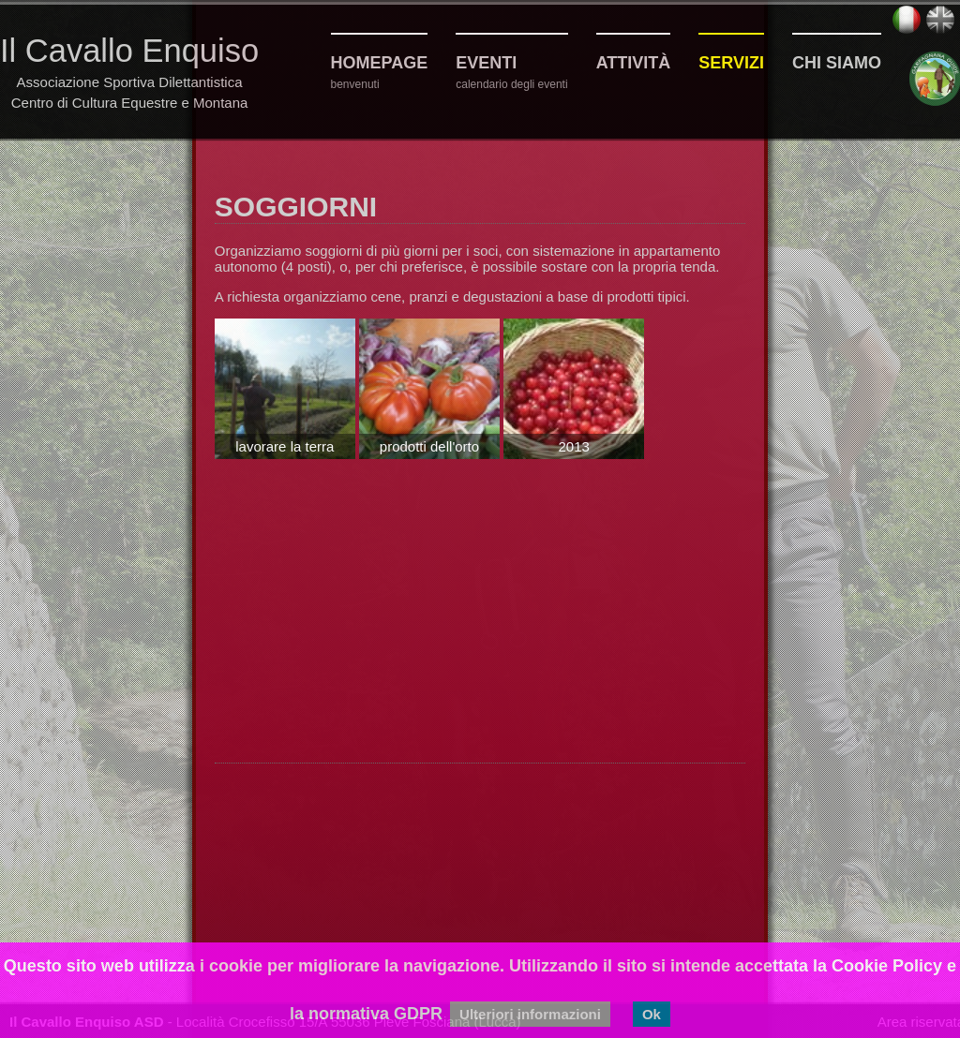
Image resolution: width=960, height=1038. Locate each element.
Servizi (731, 62)
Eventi (486, 62)
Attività (633, 62)
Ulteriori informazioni (530, 1014)
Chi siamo (836, 62)
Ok (651, 1014)
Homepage (379, 62)
